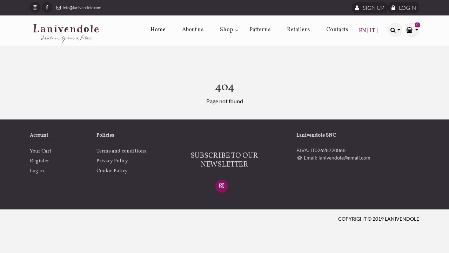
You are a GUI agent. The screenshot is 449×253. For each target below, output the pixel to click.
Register (39, 161)
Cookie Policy (112, 171)
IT (373, 31)
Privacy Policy (112, 161)
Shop (226, 30)
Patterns (259, 30)
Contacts (337, 30)
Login (403, 7)
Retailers (298, 30)
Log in (37, 171)
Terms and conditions (121, 151)
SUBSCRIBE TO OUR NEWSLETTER (224, 160)
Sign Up (369, 7)
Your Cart (40, 151)
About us (192, 30)
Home (158, 30)
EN (363, 31)
